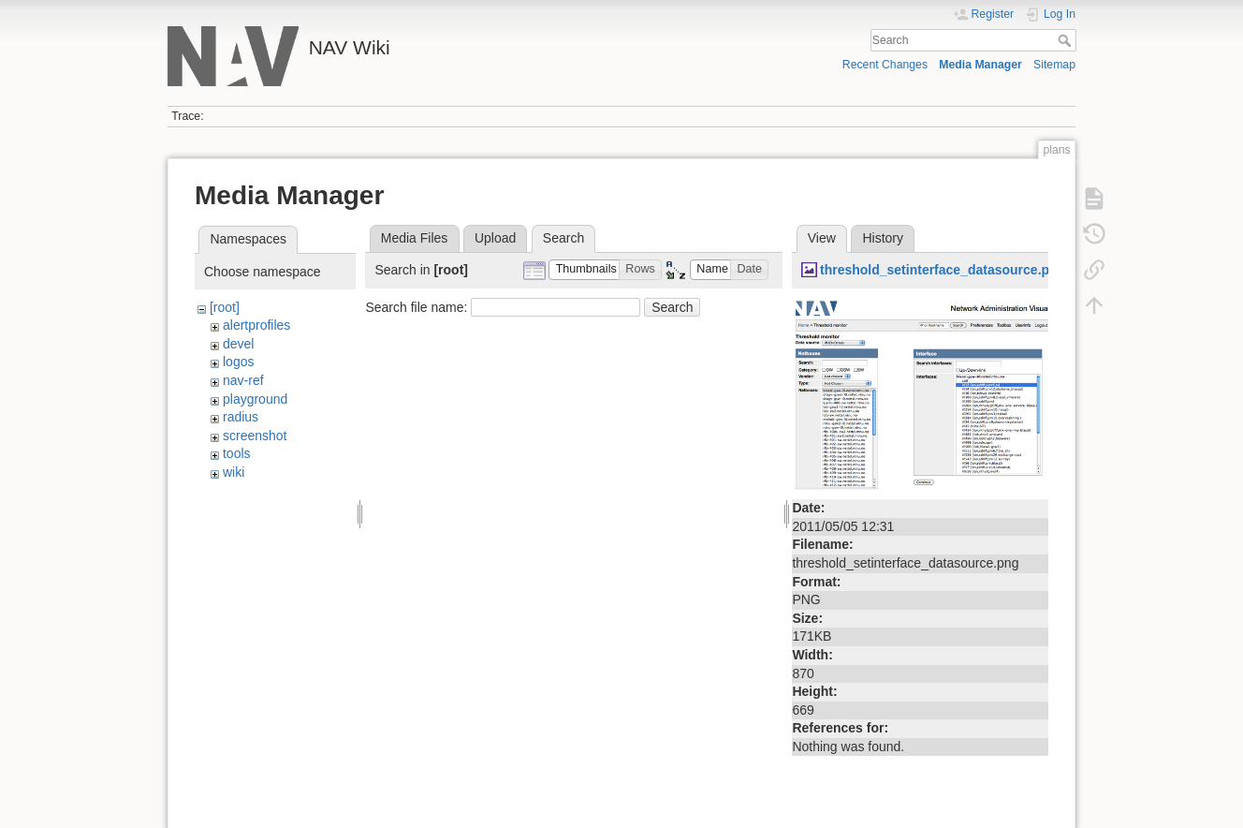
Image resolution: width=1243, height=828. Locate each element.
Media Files (414, 237)
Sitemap (1054, 64)
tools (237, 453)
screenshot (254, 435)
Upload (495, 237)
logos (238, 361)
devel (238, 343)
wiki (233, 472)
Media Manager (980, 64)
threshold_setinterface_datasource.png (942, 269)
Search (1066, 40)
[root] (225, 307)
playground (255, 399)
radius (240, 416)
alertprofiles (256, 325)
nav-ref (243, 380)
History (882, 237)
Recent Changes (885, 64)
